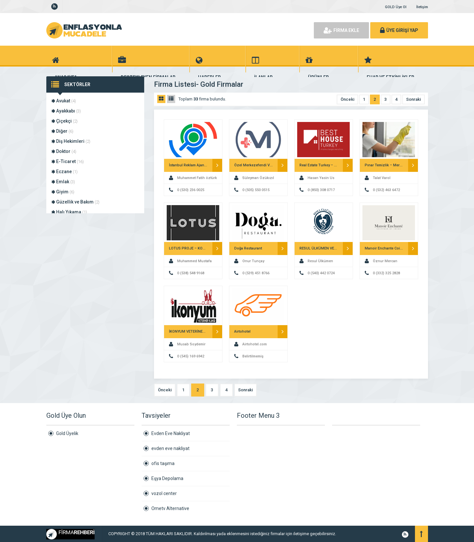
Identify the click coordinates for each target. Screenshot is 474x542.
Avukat (63, 100)
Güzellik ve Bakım (75, 201)
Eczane (64, 171)
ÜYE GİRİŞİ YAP (399, 30)
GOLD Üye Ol (395, 7)
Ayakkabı (66, 110)
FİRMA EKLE (341, 30)
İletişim (422, 7)
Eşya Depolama (167, 478)
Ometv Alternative (170, 508)
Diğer (62, 131)
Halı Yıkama (69, 212)
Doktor (63, 151)
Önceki (347, 99)
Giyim (62, 191)
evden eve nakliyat (170, 448)
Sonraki (413, 99)
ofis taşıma (163, 463)
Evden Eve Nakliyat (170, 433)
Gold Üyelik (67, 433)
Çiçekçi (64, 121)
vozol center (164, 493)
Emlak (63, 181)
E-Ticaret (67, 161)
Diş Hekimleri (70, 141)
